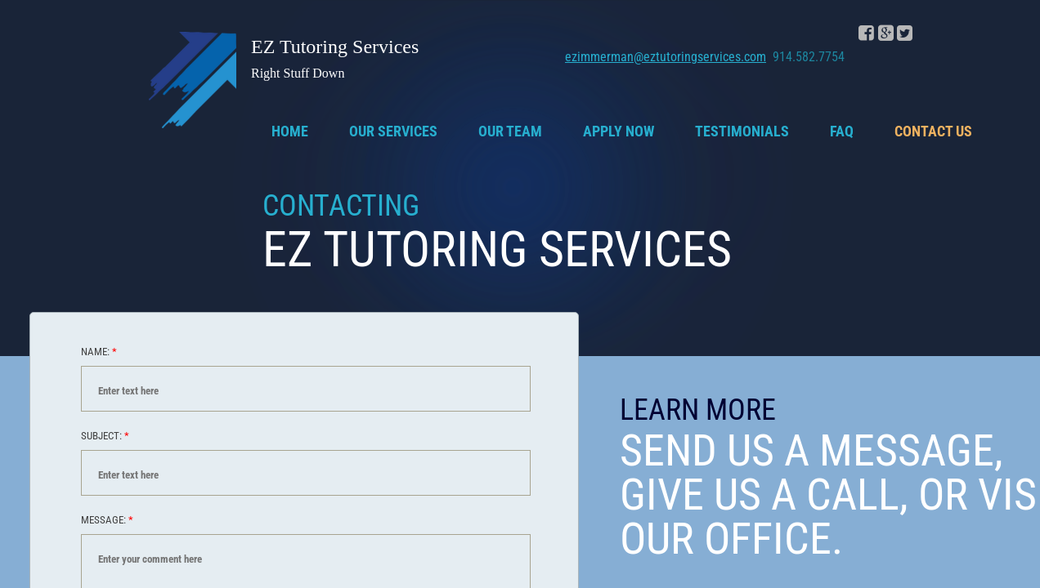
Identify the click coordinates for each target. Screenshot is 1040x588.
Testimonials (742, 131)
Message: (107, 520)
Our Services (393, 131)
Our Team (510, 131)
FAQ (842, 131)
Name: (99, 351)
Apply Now (618, 131)
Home (289, 131)
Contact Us (933, 131)
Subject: (105, 436)
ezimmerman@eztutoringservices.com (665, 57)
